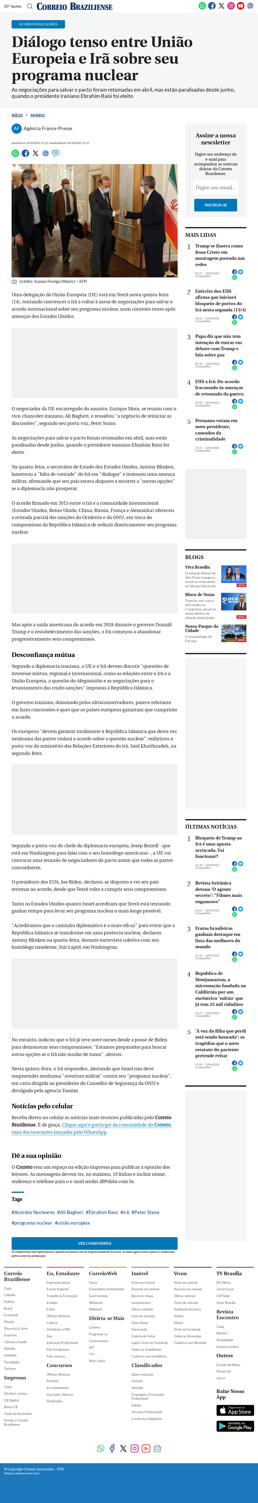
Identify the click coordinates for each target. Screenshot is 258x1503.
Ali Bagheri (71, 1212)
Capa (8, 1288)
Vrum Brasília (226, 1303)
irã (126, 1212)
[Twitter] (221, 9)
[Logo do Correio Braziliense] (74, 6)
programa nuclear (33, 1223)
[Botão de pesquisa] (28, 6)
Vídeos (179, 1316)
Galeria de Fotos (143, 1336)
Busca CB (11, 1407)
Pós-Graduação (58, 1349)
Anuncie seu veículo (188, 1289)
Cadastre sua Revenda (190, 1343)
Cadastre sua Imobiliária (149, 1356)
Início (17, 115)
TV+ (92, 1354)
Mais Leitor (97, 1361)
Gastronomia (98, 1296)
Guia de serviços (143, 1316)
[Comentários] (55, 155)
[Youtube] (240, 9)
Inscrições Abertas (60, 1394)
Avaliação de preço (187, 1309)
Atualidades (225, 1340)
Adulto (136, 1405)
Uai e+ (221, 1378)
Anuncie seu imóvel (145, 1289)
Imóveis (137, 1381)
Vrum (180, 1273)
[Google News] (250, 9)
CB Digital (11, 1400)
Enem (51, 1309)
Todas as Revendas (187, 1336)
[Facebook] (212, 9)
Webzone (96, 1303)
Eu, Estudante (63, 1273)
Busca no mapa (142, 1296)
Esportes (10, 1335)
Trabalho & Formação (62, 1296)
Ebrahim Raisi (103, 1212)
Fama (93, 1282)
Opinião (9, 1348)
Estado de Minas (228, 1365)
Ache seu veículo (186, 1282)
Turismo (10, 1369)
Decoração (139, 1329)
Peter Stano (146, 1212)
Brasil (8, 1308)
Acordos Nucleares (34, 1212)
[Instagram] (231, 9)
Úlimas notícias (142, 1309)
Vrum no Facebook (187, 1329)
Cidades (10, 1295)
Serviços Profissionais (147, 1412)
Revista (221, 1333)
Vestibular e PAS (58, 1329)
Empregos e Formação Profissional (148, 1396)
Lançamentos (141, 1303)
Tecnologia (11, 1362)
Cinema (94, 1327)
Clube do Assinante (18, 1414)
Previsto (53, 1381)
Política (9, 1302)
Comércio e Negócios (147, 1419)
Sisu (49, 1336)
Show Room (140, 1323)
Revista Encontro (227, 1315)
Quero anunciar (143, 1374)
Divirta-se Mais (106, 1318)
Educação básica (58, 1282)
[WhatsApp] (202, 9)
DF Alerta (223, 1282)
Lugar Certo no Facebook (150, 1343)
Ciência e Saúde (15, 1342)
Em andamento (58, 1388)
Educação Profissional (62, 1343)
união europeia (74, 1223)
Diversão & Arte (15, 1329)
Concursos (59, 1365)
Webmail (95, 1309)
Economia (11, 1315)
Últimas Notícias (58, 1316)
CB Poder (223, 1296)
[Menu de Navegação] (13, 6)
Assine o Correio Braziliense (16, 1422)
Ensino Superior (58, 1289)
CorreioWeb (103, 1273)
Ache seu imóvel (143, 1282)
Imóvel (140, 1273)
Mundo (37, 115)
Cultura (52, 1323)
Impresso (15, 1378)
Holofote (10, 1355)
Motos (178, 1323)
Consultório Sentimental (106, 1289)
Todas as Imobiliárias (147, 1349)
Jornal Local (225, 1289)
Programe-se (98, 1334)
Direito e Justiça (15, 1393)
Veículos (137, 1388)
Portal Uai (223, 1371)
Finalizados (54, 1401)
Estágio (52, 1303)
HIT (91, 1347)
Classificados (147, 1365)
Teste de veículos (186, 1303)
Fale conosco (56, 1356)
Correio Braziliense (17, 1276)
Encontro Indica (227, 1347)
